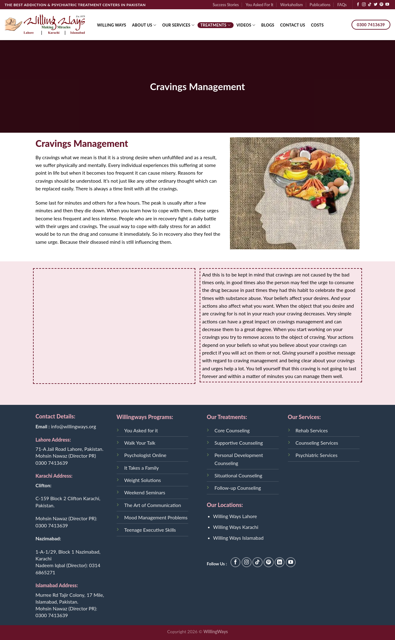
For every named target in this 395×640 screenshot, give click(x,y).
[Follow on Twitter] (375, 4)
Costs (317, 25)
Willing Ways (111, 25)
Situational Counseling (238, 475)
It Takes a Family (141, 468)
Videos (245, 25)
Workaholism (291, 4)
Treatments (215, 25)
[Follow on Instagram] (364, 4)
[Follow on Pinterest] (381, 4)
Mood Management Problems (156, 517)
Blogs (267, 25)
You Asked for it (141, 430)
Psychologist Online (145, 455)
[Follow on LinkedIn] (280, 562)
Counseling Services (317, 443)
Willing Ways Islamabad (238, 538)
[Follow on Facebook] (358, 4)
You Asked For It (259, 4)
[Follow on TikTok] (370, 4)
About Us (144, 25)
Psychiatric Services (317, 455)
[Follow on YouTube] (387, 4)
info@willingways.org (73, 426)
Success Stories (226, 4)
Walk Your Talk (140, 443)
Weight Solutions (142, 480)
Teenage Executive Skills (150, 530)
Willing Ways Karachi (235, 527)
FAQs (342, 4)
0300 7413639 (51, 463)
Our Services (178, 25)
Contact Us (292, 25)
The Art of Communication (152, 505)
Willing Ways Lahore (235, 516)
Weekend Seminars (144, 492)
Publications (320, 4)
